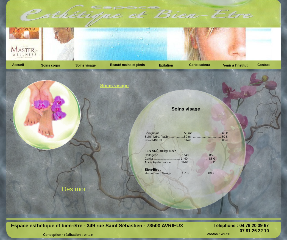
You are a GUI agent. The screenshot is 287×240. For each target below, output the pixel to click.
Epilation (166, 65)
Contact (263, 65)
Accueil (18, 65)
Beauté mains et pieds (127, 65)
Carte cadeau (199, 65)
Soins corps (50, 65)
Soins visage (86, 65)
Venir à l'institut (235, 65)
